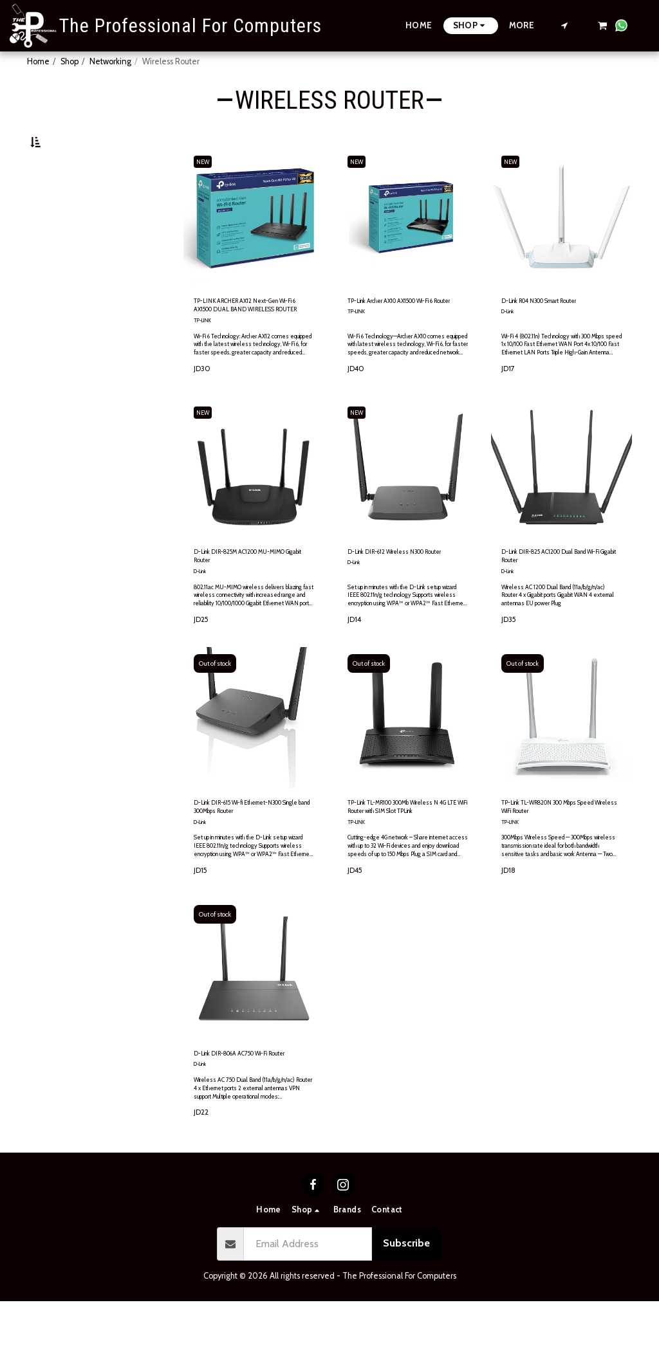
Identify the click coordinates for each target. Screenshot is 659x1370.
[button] (564, 25)
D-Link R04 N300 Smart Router (559, 333)
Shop (69, 61)
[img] (253, 762)
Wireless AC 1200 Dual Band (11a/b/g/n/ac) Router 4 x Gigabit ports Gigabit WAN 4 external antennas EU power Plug (555, 644)
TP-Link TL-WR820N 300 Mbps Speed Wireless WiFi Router (559, 855)
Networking (110, 61)
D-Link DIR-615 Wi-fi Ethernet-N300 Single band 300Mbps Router (250, 856)
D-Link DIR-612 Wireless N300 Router (403, 597)
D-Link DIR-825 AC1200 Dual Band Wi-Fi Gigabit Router (554, 597)
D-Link (509, 345)
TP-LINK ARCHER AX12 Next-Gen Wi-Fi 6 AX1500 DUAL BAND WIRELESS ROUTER (246, 339)
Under (63, 206)
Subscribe (406, 1312)
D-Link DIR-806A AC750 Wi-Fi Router (250, 1113)
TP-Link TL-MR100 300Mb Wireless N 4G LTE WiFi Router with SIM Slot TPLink (403, 856)
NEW (206, 192)
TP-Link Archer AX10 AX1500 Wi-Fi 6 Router (400, 339)
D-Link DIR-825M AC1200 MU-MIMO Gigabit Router (250, 597)
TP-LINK (205, 357)
